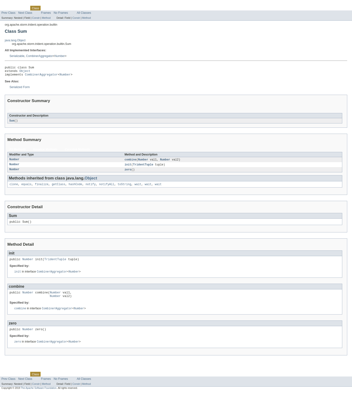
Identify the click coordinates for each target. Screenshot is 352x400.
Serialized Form (20, 89)
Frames (46, 12)
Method (46, 17)
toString (124, 188)
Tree (54, 8)
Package (22, 8)
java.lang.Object (15, 40)
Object (24, 72)
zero (128, 172)
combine (130, 162)
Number (60, 56)
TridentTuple (143, 167)
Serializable (17, 56)
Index (81, 8)
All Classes (84, 12)
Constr (36, 17)
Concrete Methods (77, 151)
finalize (41, 188)
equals (26, 188)
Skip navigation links (13, 4)
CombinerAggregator (39, 56)
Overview (7, 8)
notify (91, 188)
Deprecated (67, 8)
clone (14, 188)
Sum (11, 123)
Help (91, 8)
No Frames (61, 12)
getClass (58, 188)
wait (138, 188)
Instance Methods (45, 151)
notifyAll (106, 188)
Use (45, 8)
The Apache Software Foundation (39, 396)
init (128, 167)
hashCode (75, 188)
